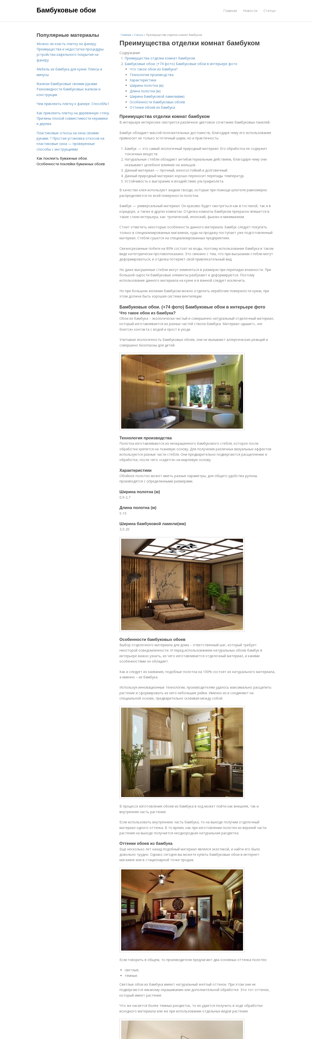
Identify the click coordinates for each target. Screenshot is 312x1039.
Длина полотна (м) (145, 91)
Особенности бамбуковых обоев (157, 102)
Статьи (269, 10)
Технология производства (152, 74)
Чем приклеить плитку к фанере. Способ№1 (73, 103)
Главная (230, 10)
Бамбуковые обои (66, 10)
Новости (250, 10)
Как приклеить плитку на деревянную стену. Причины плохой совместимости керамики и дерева (73, 118)
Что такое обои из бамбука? (153, 69)
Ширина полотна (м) (147, 85)
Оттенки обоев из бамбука (152, 107)
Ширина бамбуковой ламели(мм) (157, 96)
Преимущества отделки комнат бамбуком (160, 58)
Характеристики (143, 80)
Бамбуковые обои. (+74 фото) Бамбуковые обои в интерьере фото (181, 63)
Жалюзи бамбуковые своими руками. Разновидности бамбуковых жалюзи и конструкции (68, 89)
